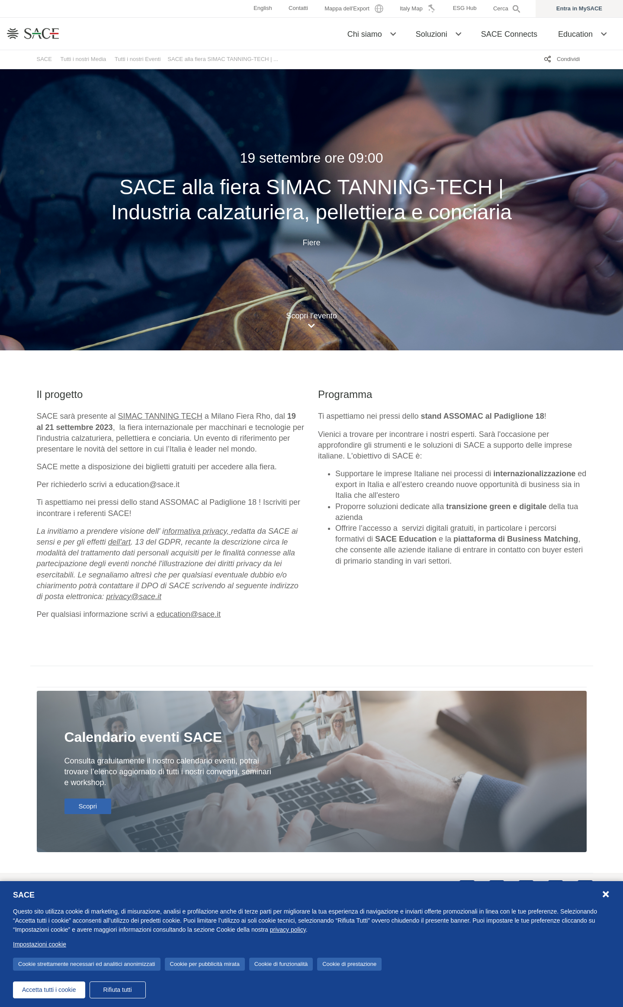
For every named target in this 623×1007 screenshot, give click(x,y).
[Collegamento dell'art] (119, 542)
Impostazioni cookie (39, 944)
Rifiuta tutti (117, 989)
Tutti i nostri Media (83, 59)
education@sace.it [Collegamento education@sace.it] (189, 614)
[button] (393, 33)
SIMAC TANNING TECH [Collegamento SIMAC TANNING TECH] (160, 416)
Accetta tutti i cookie (49, 989)
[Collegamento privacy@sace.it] (133, 596)
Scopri (88, 806)
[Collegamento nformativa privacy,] (197, 531)
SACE (44, 59)
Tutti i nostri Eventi (138, 59)
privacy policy (288, 929)
